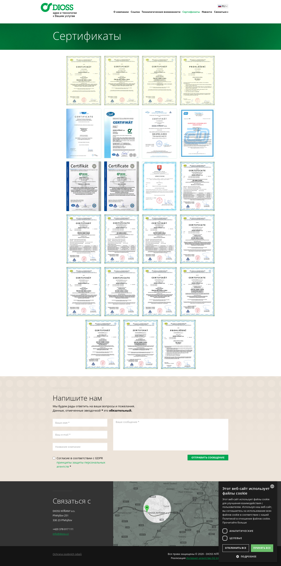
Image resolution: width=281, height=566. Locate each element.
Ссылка (135, 11)
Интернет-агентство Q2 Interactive (207, 558)
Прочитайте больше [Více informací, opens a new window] (234, 522)
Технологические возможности (161, 11)
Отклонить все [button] (235, 548)
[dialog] (248, 521)
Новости (207, 11)
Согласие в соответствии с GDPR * (81, 462)
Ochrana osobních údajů (67, 554)
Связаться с (221, 11)
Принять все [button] (262, 548)
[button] (247, 556)
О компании (121, 11)
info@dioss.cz (61, 534)
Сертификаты (191, 11)
